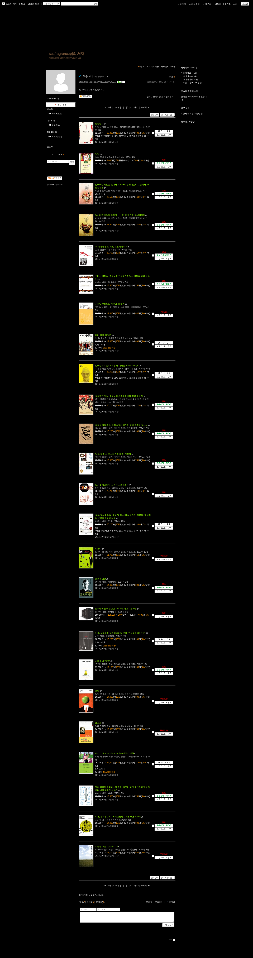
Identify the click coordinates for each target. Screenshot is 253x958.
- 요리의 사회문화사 (112, 485)
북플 (23, 4)
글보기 (143, 66)
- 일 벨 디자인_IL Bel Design (117, 365)
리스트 (50, 109)
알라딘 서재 (12, 4)
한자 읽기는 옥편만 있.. (193, 113)
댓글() (172, 77)
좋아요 (149, 902)
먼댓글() (91, 902)
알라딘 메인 (34, 4)
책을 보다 (88, 76)
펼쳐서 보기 (153, 97)
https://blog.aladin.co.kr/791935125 (65, 58)
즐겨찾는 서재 (232, 4)
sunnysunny (152, 82)
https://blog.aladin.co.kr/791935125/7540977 (97, 82)
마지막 (145, 107)
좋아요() (100, 902)
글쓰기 (218, 4)
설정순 (169, 97)
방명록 (50, 147)
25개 (162, 97)
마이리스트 (56, 113)
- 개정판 (110, 304)
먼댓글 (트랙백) (188, 122)
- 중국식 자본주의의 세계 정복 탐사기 (119, 396)
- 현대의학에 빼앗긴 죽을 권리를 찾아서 (121, 425)
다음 (135, 107)
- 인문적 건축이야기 (120, 633)
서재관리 (208, 4)
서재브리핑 (195, 4)
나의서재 (182, 4)
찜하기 (170, 902)
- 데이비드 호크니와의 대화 (114, 753)
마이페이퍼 (52, 132)
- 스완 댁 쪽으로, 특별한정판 (120, 215)
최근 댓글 (185, 108)
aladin (59, 185)
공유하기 (159, 902)
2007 (60, 154)
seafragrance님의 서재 (66, 54)
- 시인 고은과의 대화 (111, 246)
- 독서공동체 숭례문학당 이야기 (118, 817)
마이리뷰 (51, 120)
